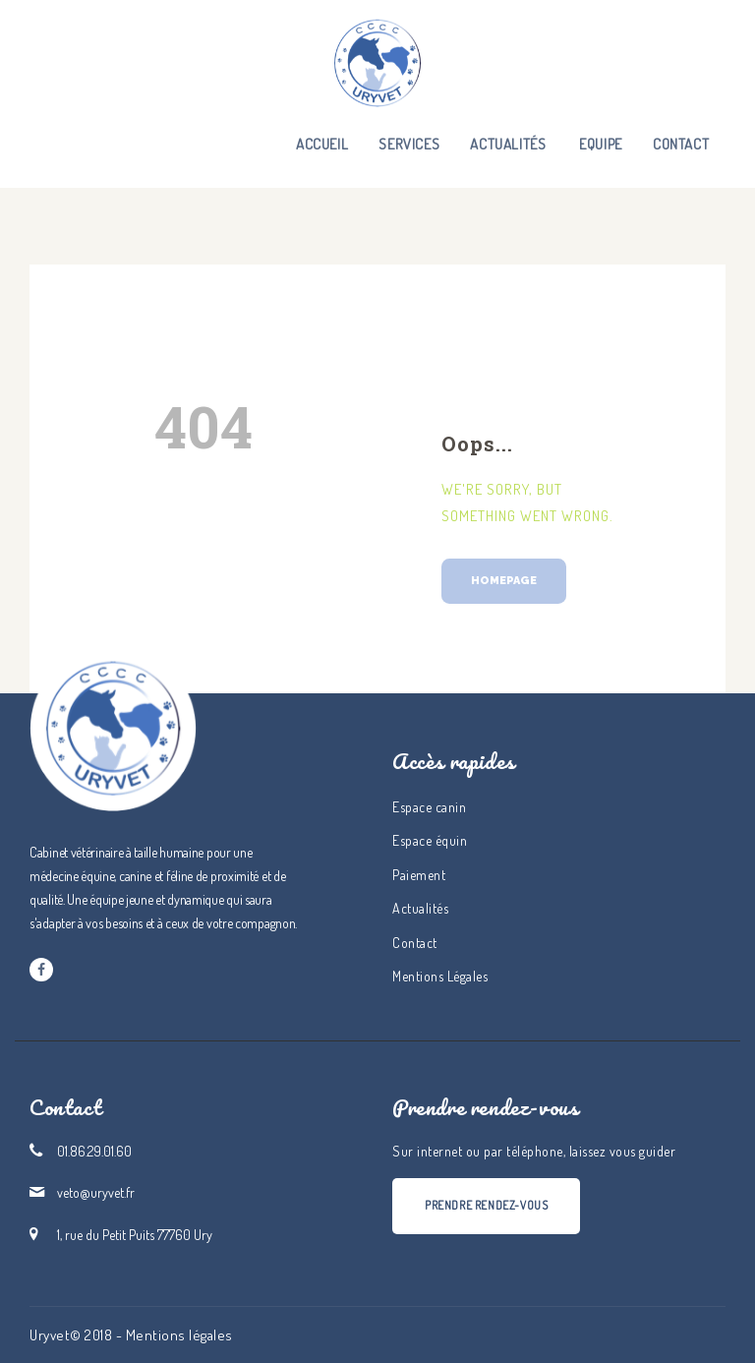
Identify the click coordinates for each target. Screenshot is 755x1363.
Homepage (504, 580)
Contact (414, 942)
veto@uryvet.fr (96, 1192)
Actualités (420, 908)
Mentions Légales (440, 976)
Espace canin (429, 807)
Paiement (418, 874)
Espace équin (429, 840)
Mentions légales (179, 1335)
